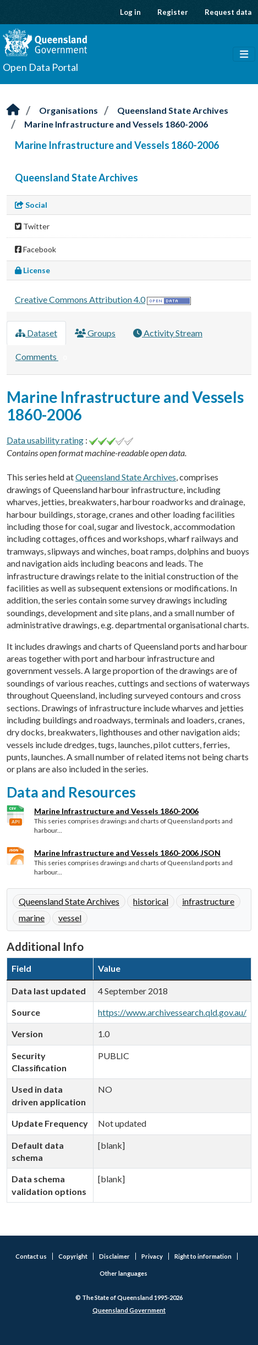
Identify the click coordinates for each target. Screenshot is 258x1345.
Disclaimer (114, 1256)
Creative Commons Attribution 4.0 (80, 299)
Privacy (152, 1256)
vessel (69, 917)
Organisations (68, 110)
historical (150, 901)
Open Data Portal (40, 67)
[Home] (13, 110)
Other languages (123, 1273)
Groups (95, 333)
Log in (130, 12)
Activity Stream (167, 333)
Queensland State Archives (172, 110)
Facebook (35, 249)
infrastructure (208, 901)
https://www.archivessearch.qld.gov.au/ (172, 1012)
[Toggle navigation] (244, 54)
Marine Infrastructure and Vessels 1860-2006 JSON (127, 852)
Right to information (203, 1256)
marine (32, 917)
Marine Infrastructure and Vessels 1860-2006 (116, 124)
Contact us (31, 1256)
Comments (43, 357)
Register (172, 12)
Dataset (36, 333)
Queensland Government (129, 1310)
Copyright (72, 1256)
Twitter (32, 226)
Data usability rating (45, 440)
